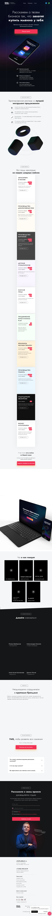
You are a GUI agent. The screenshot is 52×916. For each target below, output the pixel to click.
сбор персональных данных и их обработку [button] (29, 814)
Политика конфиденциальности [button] (22, 870)
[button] (26, 31)
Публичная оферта (19, 872)
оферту (19, 811)
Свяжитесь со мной (26, 819)
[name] (26, 804)
